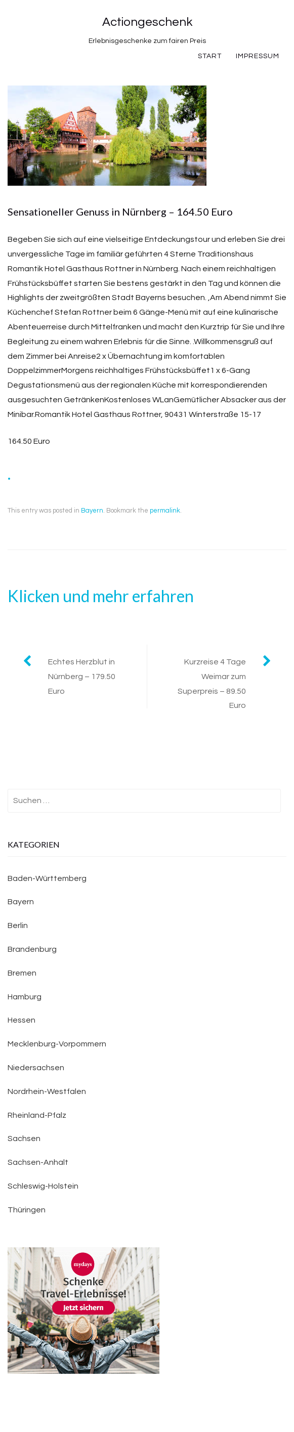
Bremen (22, 973)
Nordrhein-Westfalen (47, 1091)
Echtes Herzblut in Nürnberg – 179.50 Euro (81, 676)
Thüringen (27, 1210)
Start (210, 56)
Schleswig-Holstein (43, 1186)
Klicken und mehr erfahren (101, 596)
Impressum (257, 56)
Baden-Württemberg (47, 878)
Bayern (92, 510)
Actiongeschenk (147, 22)
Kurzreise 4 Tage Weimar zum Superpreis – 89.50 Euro (212, 683)
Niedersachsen (36, 1068)
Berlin (18, 925)
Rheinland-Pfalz (37, 1115)
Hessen (21, 1020)
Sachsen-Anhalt (38, 1162)
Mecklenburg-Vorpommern (57, 1044)
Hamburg (24, 997)
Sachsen (24, 1138)
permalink (165, 510)
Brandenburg (32, 949)
